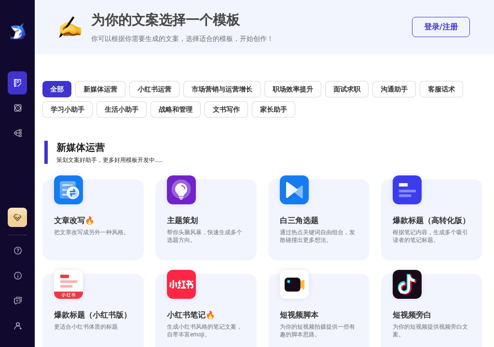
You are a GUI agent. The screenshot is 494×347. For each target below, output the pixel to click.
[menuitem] (17, 82)
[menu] (17, 108)
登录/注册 (441, 26)
